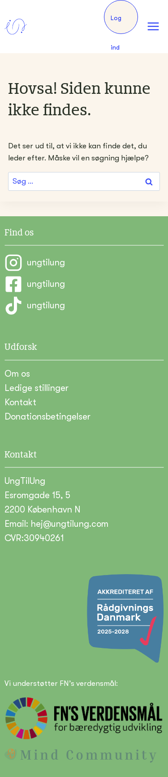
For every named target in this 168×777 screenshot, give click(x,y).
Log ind (116, 24)
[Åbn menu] (153, 26)
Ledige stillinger (36, 388)
